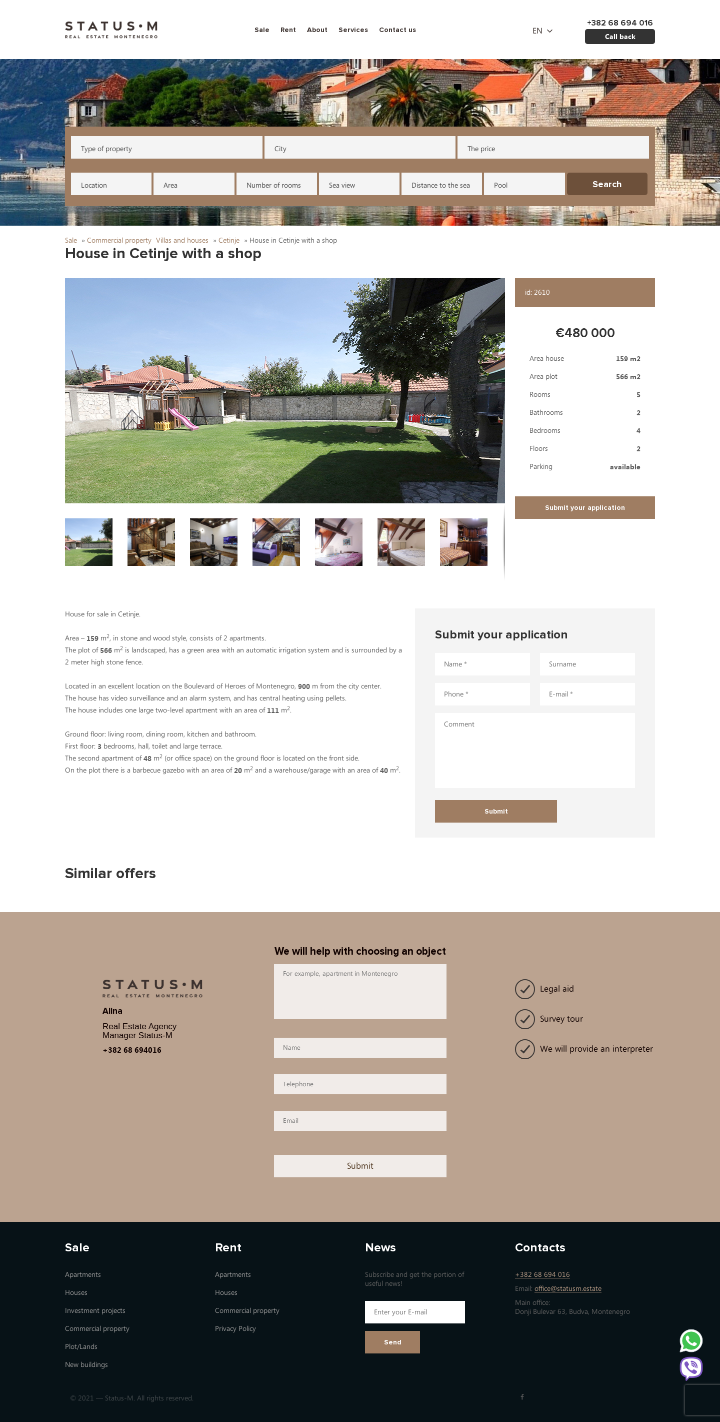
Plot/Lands (81, 1346)
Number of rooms (273, 185)
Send (393, 1342)
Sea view (342, 185)
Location (94, 185)
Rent (288, 30)
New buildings (86, 1364)
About (317, 30)
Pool (501, 185)
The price (481, 149)
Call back (620, 36)
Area (171, 185)
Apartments (83, 1274)
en (537, 31)
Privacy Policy (235, 1328)
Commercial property (97, 1328)
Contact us (397, 30)
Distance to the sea (441, 185)
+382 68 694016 (132, 1050)
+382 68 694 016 (542, 1274)
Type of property (106, 149)
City (280, 149)
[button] (285, 390)
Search (607, 184)
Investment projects (95, 1310)
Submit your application (585, 507)
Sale (262, 30)
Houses (76, 1292)
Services (353, 30)
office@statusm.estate (568, 1288)
